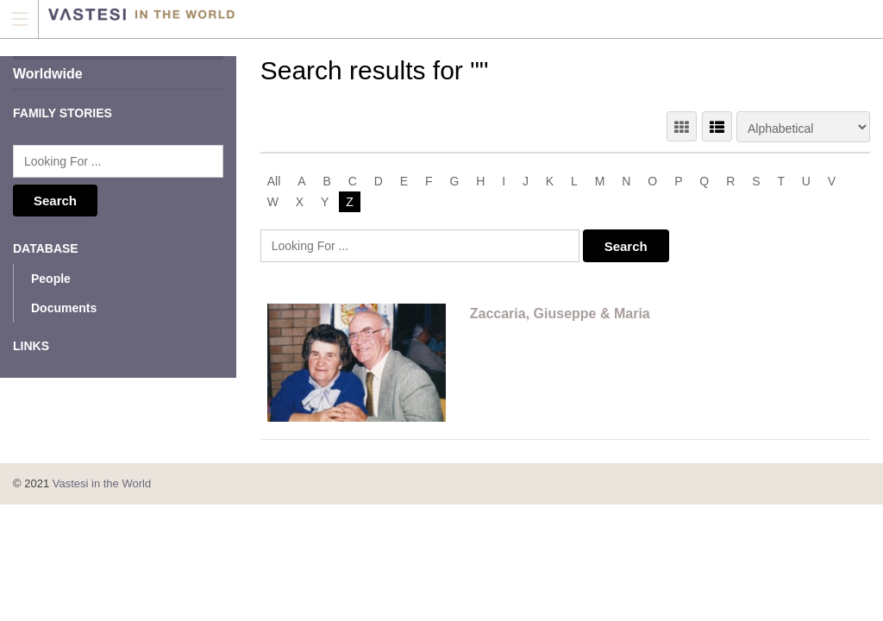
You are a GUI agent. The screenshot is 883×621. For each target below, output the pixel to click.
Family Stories (62, 113)
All (274, 181)
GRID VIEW (682, 126)
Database (45, 248)
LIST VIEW (717, 126)
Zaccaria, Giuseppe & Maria (560, 313)
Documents (64, 308)
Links (31, 346)
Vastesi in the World (102, 483)
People (51, 278)
